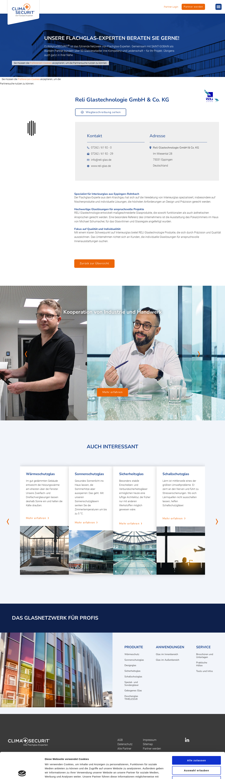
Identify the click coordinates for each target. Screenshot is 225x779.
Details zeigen (181, 772)
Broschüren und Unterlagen (204, 656)
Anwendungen (170, 647)
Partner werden (193, 6)
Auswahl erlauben (196, 744)
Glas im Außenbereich (167, 660)
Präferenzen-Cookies (41, 63)
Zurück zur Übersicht (94, 263)
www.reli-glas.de (99, 166)
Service (203, 647)
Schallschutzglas (133, 676)
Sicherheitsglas (132, 671)
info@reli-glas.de (99, 160)
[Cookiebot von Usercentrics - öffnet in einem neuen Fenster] (22, 772)
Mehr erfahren (112, 392)
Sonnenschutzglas (134, 660)
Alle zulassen (196, 734)
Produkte (133, 647)
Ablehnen (196, 754)
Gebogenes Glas (133, 690)
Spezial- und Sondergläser (131, 684)
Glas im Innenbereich (167, 654)
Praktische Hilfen (201, 664)
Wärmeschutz (131, 654)
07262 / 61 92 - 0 (99, 147)
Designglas (130, 665)
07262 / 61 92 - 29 (100, 153)
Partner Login (171, 6)
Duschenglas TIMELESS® (131, 698)
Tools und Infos (204, 671)
